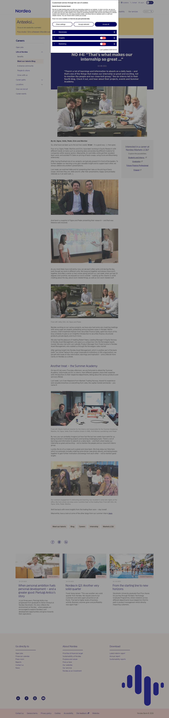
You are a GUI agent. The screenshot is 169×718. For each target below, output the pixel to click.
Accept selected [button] (83, 24)
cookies (65, 19)
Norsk (59, 6)
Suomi (69, 6)
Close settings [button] (60, 24)
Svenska (63, 6)
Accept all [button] (106, 24)
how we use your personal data (79, 19)
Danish (54, 6)
